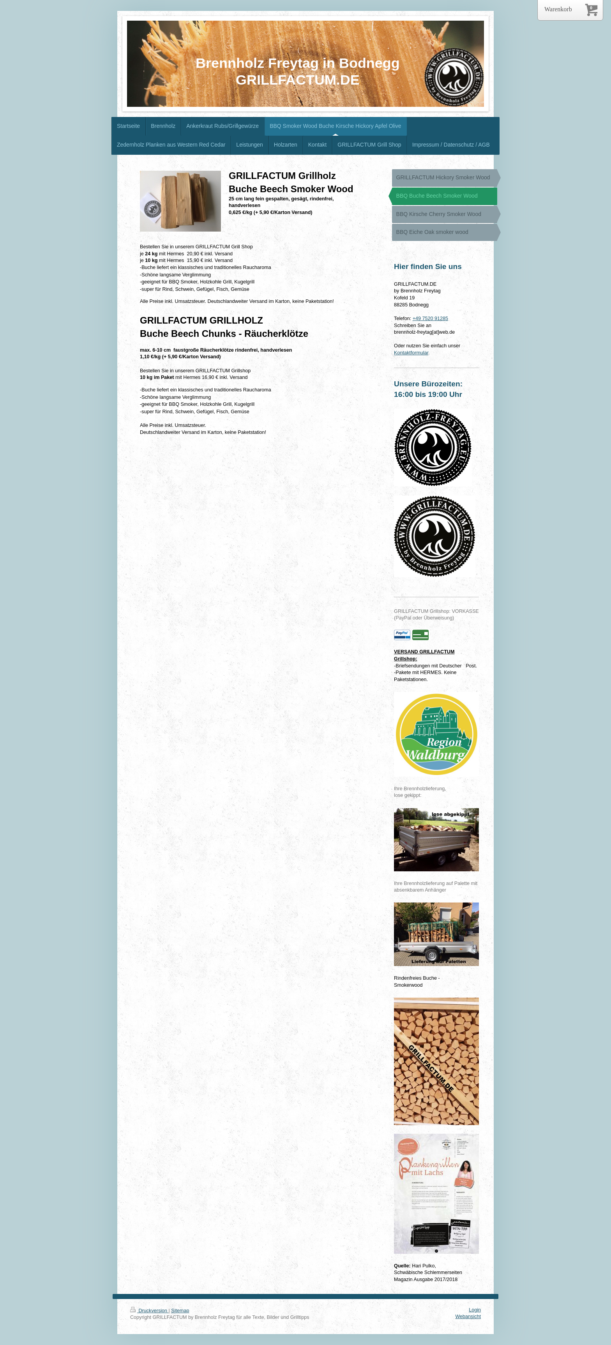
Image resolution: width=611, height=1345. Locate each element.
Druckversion (149, 1310)
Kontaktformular (411, 353)
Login (475, 1310)
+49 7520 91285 (430, 318)
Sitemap (180, 1310)
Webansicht (468, 1316)
